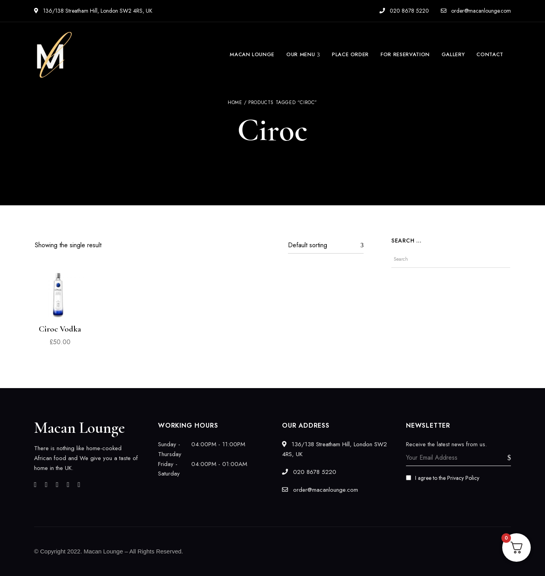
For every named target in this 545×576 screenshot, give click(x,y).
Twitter (46, 484)
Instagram (57, 484)
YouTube (79, 484)
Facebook (35, 484)
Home (235, 102)
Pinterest (68, 484)
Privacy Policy (463, 478)
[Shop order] (326, 245)
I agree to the (442, 478)
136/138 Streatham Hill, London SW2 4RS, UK (93, 11)
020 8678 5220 (404, 11)
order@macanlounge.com (476, 11)
